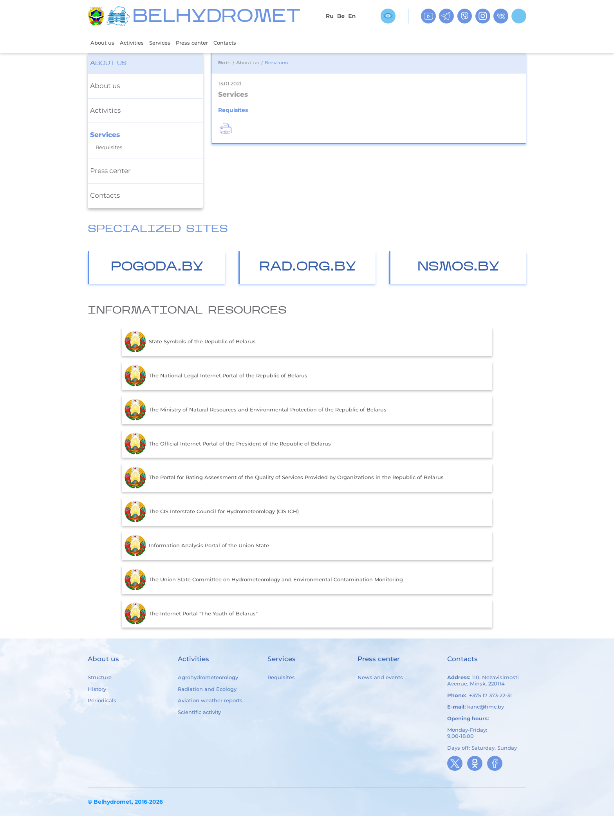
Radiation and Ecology (207, 690)
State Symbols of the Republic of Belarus (190, 342)
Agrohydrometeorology (208, 678)
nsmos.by (458, 268)
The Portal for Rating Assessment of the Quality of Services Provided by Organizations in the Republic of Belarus (284, 478)
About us (103, 43)
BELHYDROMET (216, 17)
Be (341, 16)
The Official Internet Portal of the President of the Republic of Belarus (228, 444)
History (97, 690)
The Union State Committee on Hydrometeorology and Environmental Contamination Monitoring (264, 580)
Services (167, 43)
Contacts (241, 43)
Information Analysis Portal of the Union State (197, 546)
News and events (380, 678)
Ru (330, 16)
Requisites (109, 148)
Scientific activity (199, 713)
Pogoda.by (157, 268)
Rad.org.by (307, 268)
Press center (203, 43)
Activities (136, 43)
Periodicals (102, 701)
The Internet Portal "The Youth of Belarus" (191, 614)
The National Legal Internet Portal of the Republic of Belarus (216, 376)
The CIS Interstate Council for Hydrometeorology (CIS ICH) (212, 512)
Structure (100, 678)
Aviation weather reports (210, 701)
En (352, 16)
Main (224, 64)
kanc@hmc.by (485, 707)
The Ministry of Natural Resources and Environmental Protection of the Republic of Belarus (255, 411)
